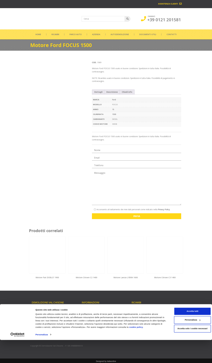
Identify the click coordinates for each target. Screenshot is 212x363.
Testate (135, 318)
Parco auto (75, 34)
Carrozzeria (162, 314)
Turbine (135, 313)
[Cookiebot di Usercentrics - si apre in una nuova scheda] (17, 358)
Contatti (172, 34)
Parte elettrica (163, 323)
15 (113, 109)
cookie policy (148, 350)
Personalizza (41, 357)
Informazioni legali (90, 326)
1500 (114, 114)
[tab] (98, 92)
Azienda (96, 34)
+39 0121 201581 (164, 19)
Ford (114, 100)
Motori (135, 309)
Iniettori (135, 322)
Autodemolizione (120, 34)
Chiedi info (127, 92)
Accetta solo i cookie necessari (189, 352)
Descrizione (112, 92)
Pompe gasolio (138, 326)
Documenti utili (147, 34)
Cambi (160, 310)
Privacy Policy (164, 209)
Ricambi (55, 34)
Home (38, 34)
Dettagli (98, 92)
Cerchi (160, 318)
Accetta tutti (189, 334)
